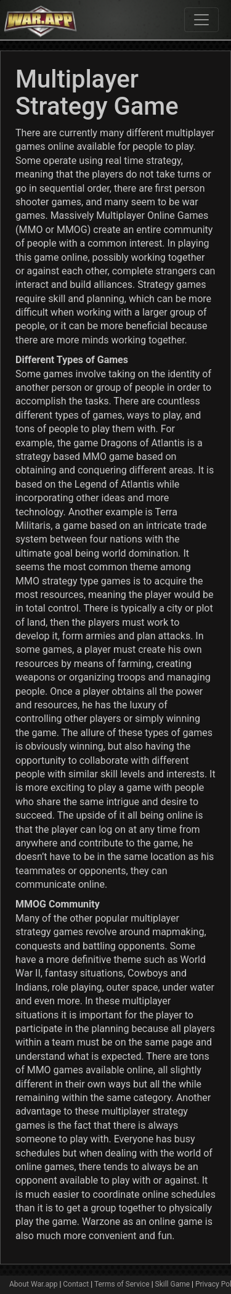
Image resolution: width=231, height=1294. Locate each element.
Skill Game (172, 1284)
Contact (76, 1284)
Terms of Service (122, 1284)
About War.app (33, 1284)
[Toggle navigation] (201, 19)
